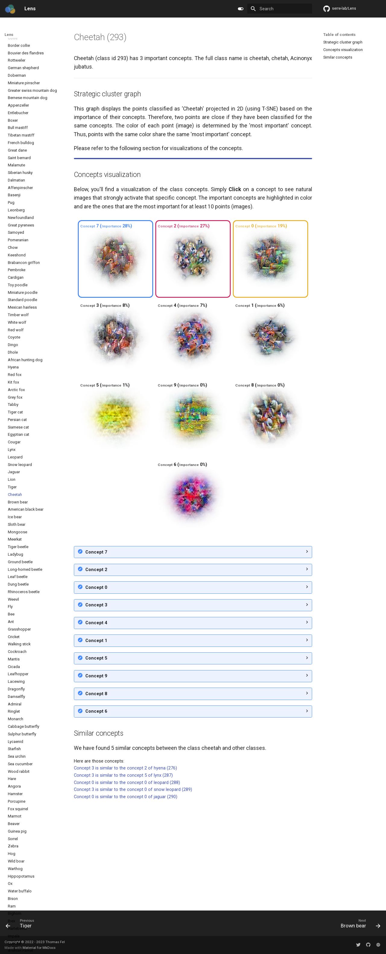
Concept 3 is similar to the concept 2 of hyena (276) (125, 871)
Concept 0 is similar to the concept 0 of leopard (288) (127, 886)
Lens (9, 34)
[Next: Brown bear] (358, 925)
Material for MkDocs (39, 948)
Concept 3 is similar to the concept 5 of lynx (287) (123, 879)
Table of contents (339, 34)
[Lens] (10, 8)
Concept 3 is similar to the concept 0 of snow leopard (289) (133, 893)
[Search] (279, 9)
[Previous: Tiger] (22, 925)
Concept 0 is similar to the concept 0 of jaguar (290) (125, 900)
